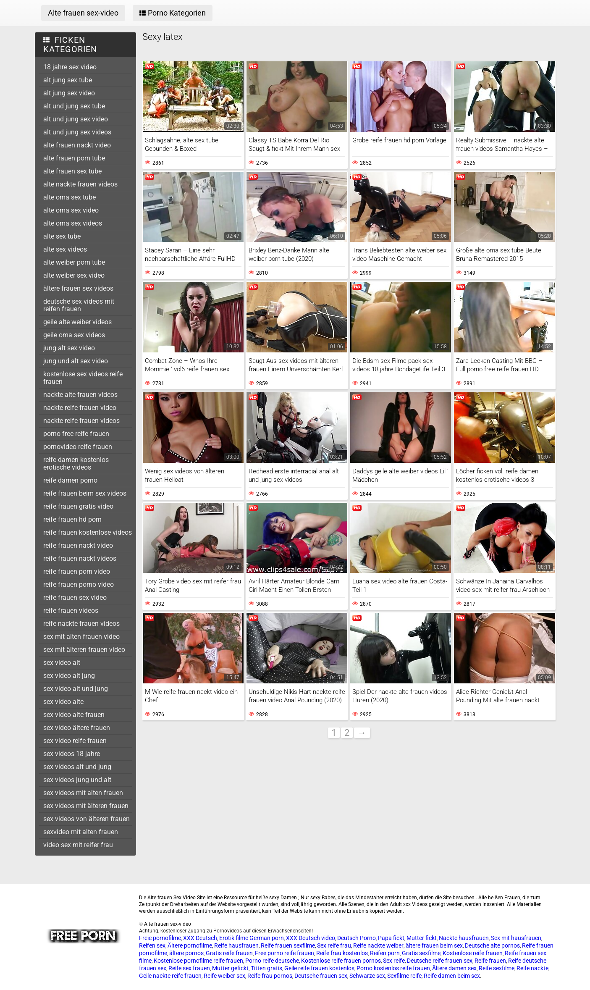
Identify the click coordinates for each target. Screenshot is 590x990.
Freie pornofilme (160, 938)
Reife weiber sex (224, 975)
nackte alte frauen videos (80, 395)
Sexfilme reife (404, 975)
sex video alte (63, 702)
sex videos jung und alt (77, 780)
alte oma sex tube (69, 197)
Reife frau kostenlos (342, 953)
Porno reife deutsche (272, 960)
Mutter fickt (421, 938)
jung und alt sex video (75, 361)
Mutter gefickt (230, 968)
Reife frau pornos (269, 975)
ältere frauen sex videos (78, 288)
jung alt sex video (69, 348)
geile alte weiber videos (77, 322)
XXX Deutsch (200, 938)
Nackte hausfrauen (464, 938)
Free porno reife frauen (284, 953)
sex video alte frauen (74, 715)
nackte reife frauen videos (81, 421)
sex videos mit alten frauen (83, 793)
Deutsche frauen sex (320, 975)
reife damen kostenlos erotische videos (76, 463)
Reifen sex (152, 945)
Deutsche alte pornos (492, 945)
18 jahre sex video (70, 67)
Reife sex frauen (189, 968)
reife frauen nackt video (78, 545)
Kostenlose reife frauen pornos (341, 960)
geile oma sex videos (74, 335)
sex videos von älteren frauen (86, 819)
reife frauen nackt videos (79, 558)
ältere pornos (186, 953)
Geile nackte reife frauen (170, 975)
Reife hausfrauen (236, 945)
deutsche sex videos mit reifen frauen (78, 305)
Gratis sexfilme (421, 953)
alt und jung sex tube (74, 106)
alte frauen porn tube (74, 158)
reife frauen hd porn (72, 519)
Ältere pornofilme (190, 945)
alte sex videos (65, 249)
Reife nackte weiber (378, 945)
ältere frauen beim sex (434, 945)
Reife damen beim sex (452, 975)
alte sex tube (62, 236)
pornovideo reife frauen (77, 447)
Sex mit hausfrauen (516, 938)
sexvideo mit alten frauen (80, 832)
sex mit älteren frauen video (84, 650)
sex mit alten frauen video (81, 637)
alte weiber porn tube (74, 262)
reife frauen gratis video (78, 506)
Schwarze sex (367, 975)
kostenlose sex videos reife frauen (83, 378)
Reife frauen (490, 960)
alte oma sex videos (72, 223)
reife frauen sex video (75, 597)
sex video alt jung (69, 676)
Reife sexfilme (496, 968)
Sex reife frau (334, 945)
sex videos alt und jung (77, 767)
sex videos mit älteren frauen (85, 806)
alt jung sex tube (67, 80)
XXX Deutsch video (310, 938)
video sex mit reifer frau (78, 845)
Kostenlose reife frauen (473, 953)
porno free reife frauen (76, 434)
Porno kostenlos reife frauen (393, 968)
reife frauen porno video (78, 584)
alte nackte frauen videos (80, 184)
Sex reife (394, 960)
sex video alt (61, 663)
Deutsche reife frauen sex (439, 960)
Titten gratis (266, 968)
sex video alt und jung (75, 689)
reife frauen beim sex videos (84, 493)
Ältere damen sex (454, 968)
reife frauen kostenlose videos (87, 532)
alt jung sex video (69, 93)
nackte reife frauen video (79, 408)
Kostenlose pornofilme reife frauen (198, 960)
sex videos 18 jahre (71, 754)
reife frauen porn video (76, 571)
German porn (266, 938)
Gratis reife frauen (229, 953)
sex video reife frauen (75, 741)
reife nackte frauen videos (81, 624)
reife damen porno (70, 480)
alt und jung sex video (75, 119)
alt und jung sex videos (77, 132)
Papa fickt (391, 938)
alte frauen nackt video (77, 145)
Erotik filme (233, 938)
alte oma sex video (71, 210)
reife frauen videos (70, 610)
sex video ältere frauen (76, 728)
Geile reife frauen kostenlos (319, 968)
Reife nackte (532, 968)
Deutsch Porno (356, 938)
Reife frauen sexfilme (288, 945)
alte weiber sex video (74, 275)
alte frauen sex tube (72, 171)
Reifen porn (385, 953)
